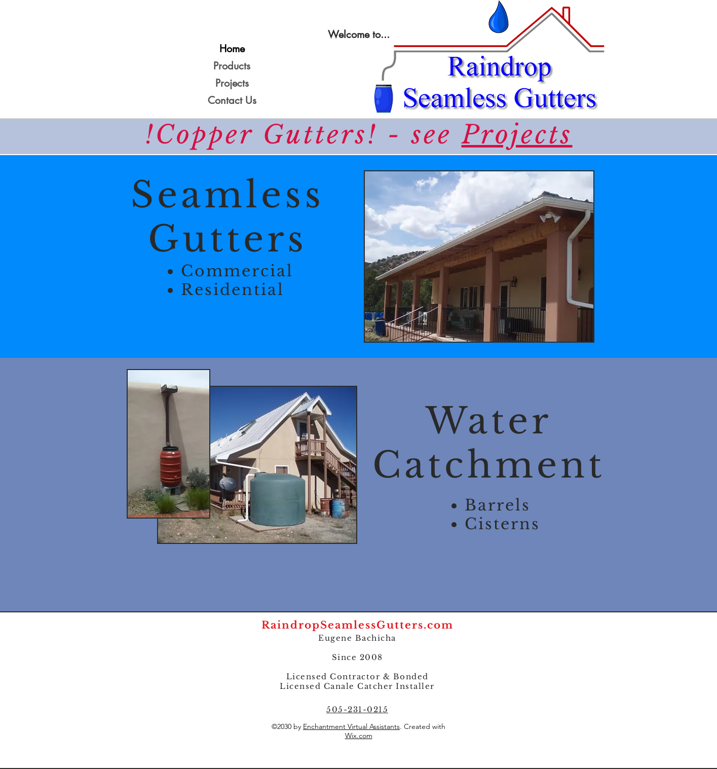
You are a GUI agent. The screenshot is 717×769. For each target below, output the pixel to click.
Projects (232, 83)
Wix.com (358, 735)
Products (231, 65)
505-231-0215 (357, 709)
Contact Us (232, 100)
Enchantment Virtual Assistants (351, 726)
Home (232, 48)
